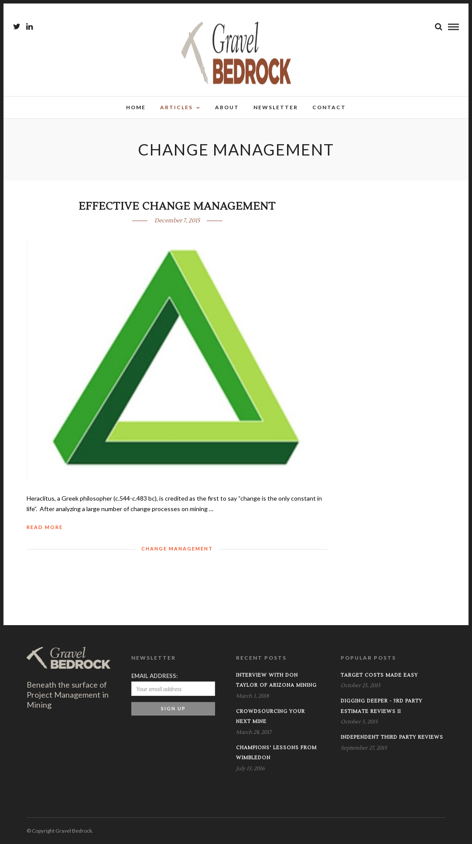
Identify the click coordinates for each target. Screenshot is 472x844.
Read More (45, 527)
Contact (329, 107)
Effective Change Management (177, 206)
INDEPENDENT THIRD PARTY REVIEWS (392, 737)
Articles (176, 107)
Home (136, 107)
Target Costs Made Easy (379, 675)
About (227, 107)
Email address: (154, 675)
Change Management (177, 548)
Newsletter (275, 107)
